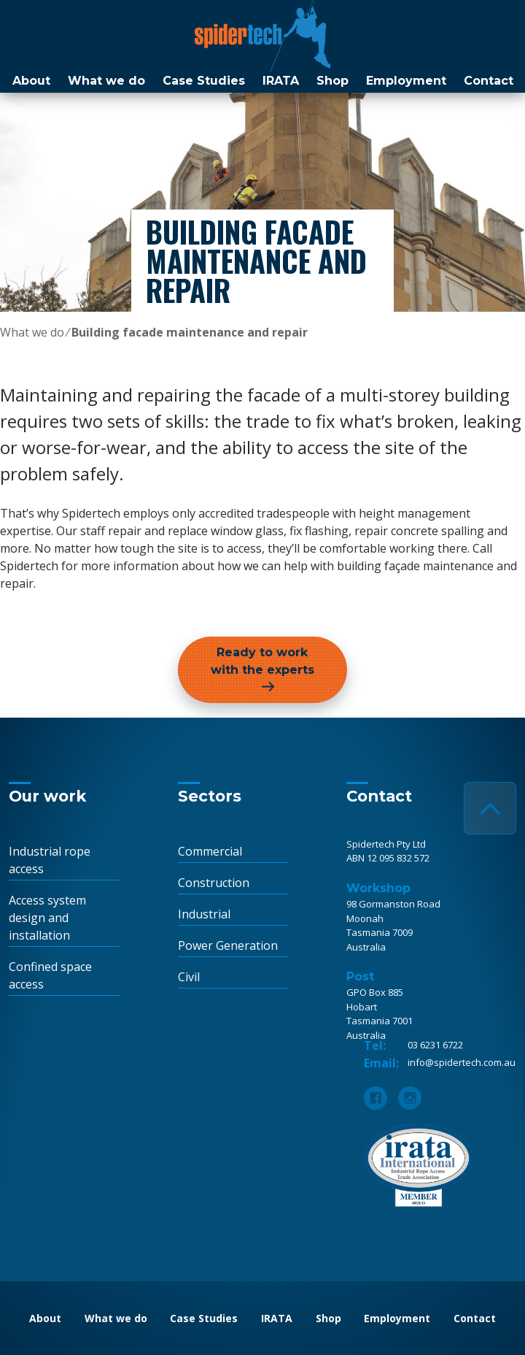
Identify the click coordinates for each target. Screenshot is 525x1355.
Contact (488, 81)
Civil (189, 977)
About (31, 81)
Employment (406, 81)
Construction (213, 883)
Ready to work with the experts (262, 661)
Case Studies (204, 81)
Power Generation (228, 945)
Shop (332, 81)
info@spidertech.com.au (462, 1062)
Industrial (204, 914)
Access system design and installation (47, 917)
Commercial (210, 851)
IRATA (280, 81)
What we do (106, 81)
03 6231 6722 (435, 1044)
